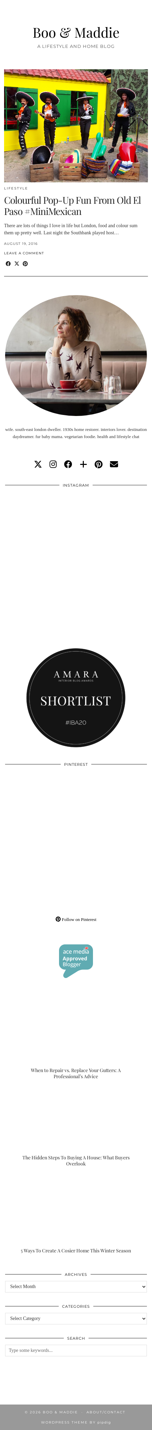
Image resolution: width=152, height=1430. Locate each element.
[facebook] (68, 464)
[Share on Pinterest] (25, 264)
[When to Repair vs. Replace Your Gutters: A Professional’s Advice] (76, 1040)
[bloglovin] (83, 464)
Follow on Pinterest (76, 919)
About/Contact (106, 1412)
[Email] (114, 464)
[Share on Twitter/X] (17, 264)
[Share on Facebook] (8, 264)
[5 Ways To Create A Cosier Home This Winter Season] (76, 1214)
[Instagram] (40, 527)
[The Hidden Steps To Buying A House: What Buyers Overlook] (76, 1127)
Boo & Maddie (76, 32)
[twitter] (38, 464)
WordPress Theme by (76, 1422)
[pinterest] (98, 464)
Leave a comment (24, 253)
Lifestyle (16, 188)
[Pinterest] (40, 806)
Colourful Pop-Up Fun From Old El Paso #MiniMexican (72, 206)
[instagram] (53, 464)
